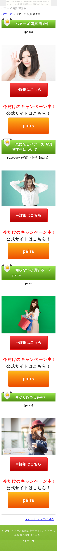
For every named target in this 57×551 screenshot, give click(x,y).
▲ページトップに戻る (39, 519)
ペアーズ (7, 14)
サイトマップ (27, 541)
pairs (28, 125)
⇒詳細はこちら (28, 90)
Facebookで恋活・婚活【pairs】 (28, 157)
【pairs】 (28, 31)
